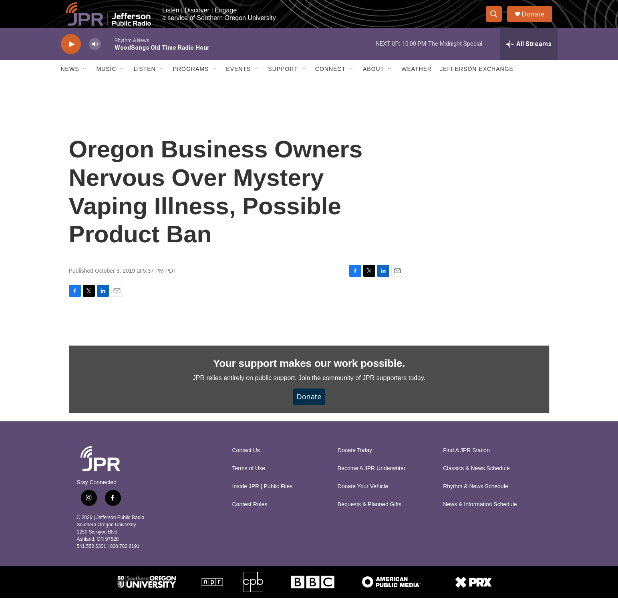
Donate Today (355, 464)
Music (107, 83)
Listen (145, 83)
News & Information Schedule (480, 518)
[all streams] (529, 58)
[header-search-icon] (497, 21)
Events (238, 83)
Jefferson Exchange (476, 83)
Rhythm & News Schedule (475, 500)
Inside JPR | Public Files (262, 500)
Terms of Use (248, 482)
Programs (191, 83)
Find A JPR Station (466, 464)
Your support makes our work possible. (309, 377)
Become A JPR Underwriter (372, 482)
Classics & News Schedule (476, 482)
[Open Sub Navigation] (85, 83)
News (70, 83)
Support (283, 83)
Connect (330, 83)
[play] (70, 58)
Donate (537, 21)
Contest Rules (250, 518)
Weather (416, 83)
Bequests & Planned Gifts (370, 518)
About (373, 83)
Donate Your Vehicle (363, 500)
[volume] (95, 58)
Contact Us (246, 464)
